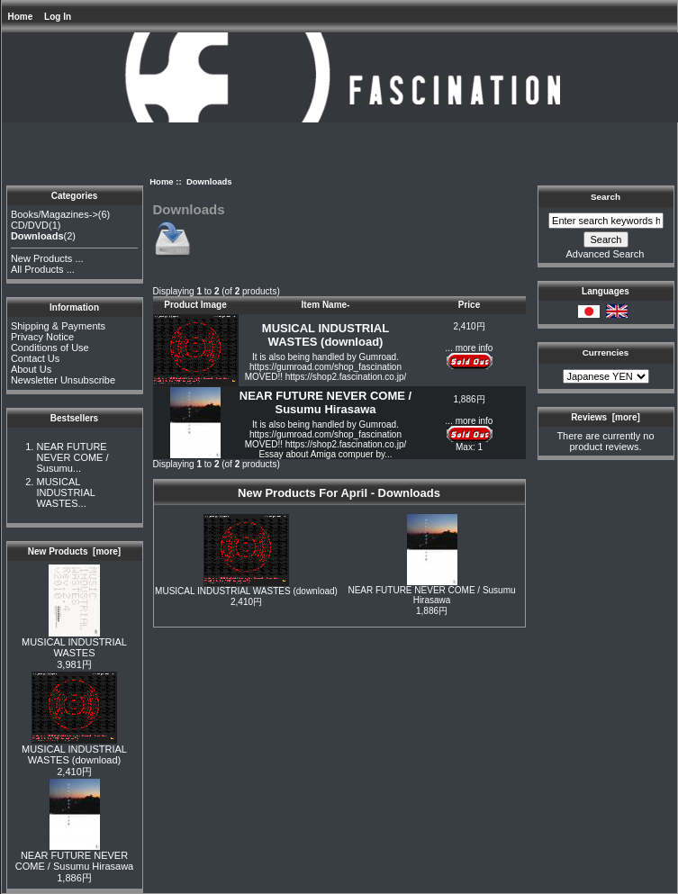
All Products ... (43, 269)
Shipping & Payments (58, 326)
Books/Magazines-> (54, 214)
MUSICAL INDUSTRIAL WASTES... (65, 492)
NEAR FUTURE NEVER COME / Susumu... (72, 457)
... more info (469, 348)
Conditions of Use (50, 347)
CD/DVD (30, 225)
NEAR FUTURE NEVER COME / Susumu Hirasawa (74, 856)
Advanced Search (605, 253)
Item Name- (326, 305)
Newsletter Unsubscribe (63, 380)
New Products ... (47, 258)
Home (20, 17)
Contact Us (35, 358)
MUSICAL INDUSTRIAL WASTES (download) (74, 750)
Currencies (606, 352)
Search (605, 197)
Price (469, 305)
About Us (31, 369)
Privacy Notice (42, 336)
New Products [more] (74, 551)
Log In (57, 17)
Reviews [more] (605, 417)
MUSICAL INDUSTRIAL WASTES (74, 643)
